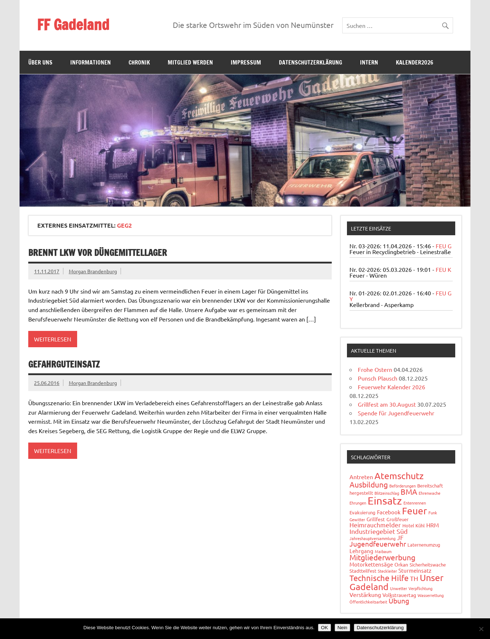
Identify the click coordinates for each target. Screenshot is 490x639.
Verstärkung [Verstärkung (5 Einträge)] (365, 594)
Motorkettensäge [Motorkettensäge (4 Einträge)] (371, 564)
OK (324, 627)
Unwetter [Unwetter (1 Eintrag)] (398, 588)
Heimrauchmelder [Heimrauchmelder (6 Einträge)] (375, 524)
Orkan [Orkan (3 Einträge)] (401, 564)
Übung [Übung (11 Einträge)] (399, 600)
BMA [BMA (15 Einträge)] (409, 491)
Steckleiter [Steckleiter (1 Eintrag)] (387, 571)
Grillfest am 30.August (387, 404)
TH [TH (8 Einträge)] (414, 578)
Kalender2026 (414, 62)
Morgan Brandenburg (93, 271)
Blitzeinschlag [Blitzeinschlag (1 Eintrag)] (386, 493)
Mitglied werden (190, 62)
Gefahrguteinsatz (64, 364)
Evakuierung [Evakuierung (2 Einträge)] (362, 512)
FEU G (444, 245)
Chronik (139, 62)
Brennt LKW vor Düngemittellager (97, 252)
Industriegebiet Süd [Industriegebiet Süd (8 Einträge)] (378, 531)
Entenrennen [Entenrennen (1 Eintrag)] (414, 503)
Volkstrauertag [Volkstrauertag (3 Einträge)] (399, 595)
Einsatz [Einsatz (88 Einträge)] (385, 500)
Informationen (90, 62)
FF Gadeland (73, 24)
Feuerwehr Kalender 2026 (391, 386)
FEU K (443, 269)
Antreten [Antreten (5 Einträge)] (361, 476)
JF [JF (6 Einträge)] (400, 537)
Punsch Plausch (377, 378)
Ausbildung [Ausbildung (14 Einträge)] (368, 484)
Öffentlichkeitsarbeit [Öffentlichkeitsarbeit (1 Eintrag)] (368, 602)
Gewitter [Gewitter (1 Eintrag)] (357, 519)
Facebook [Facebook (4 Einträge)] (389, 512)
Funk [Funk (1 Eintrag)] (432, 512)
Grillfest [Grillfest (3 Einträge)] (376, 519)
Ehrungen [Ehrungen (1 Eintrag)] (357, 503)
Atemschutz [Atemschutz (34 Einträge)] (399, 475)
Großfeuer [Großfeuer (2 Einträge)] (397, 519)
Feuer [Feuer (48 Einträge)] (414, 510)
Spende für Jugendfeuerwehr (396, 412)
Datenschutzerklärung (310, 62)
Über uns (40, 62)
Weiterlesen (52, 339)
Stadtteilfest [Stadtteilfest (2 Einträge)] (362, 571)
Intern (369, 62)
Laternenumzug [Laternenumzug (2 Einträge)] (423, 545)
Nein (342, 627)
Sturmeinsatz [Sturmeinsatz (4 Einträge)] (414, 570)
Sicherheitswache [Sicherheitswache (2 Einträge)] (428, 564)
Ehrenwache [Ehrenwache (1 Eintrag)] (429, 493)
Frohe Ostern (375, 369)
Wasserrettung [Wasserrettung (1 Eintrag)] (431, 595)
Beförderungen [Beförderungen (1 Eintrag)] (402, 486)
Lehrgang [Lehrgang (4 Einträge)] (361, 550)
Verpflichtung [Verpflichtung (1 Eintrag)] (420, 588)
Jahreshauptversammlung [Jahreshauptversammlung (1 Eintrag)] (372, 538)
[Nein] (481, 628)
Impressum (246, 62)
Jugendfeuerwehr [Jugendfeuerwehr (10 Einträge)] (377, 543)
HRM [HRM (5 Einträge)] (432, 524)
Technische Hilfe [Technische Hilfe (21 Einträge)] (379, 577)
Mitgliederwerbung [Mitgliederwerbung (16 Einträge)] (382, 557)
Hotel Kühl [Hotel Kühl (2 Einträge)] (413, 525)
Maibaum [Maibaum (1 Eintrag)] (383, 551)
